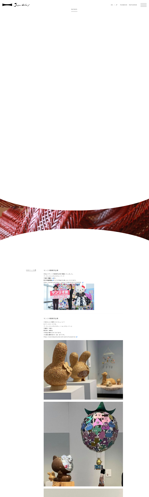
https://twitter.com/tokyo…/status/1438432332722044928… (63, 282)
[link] (51, 278)
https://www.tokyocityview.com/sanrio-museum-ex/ (60, 337)
